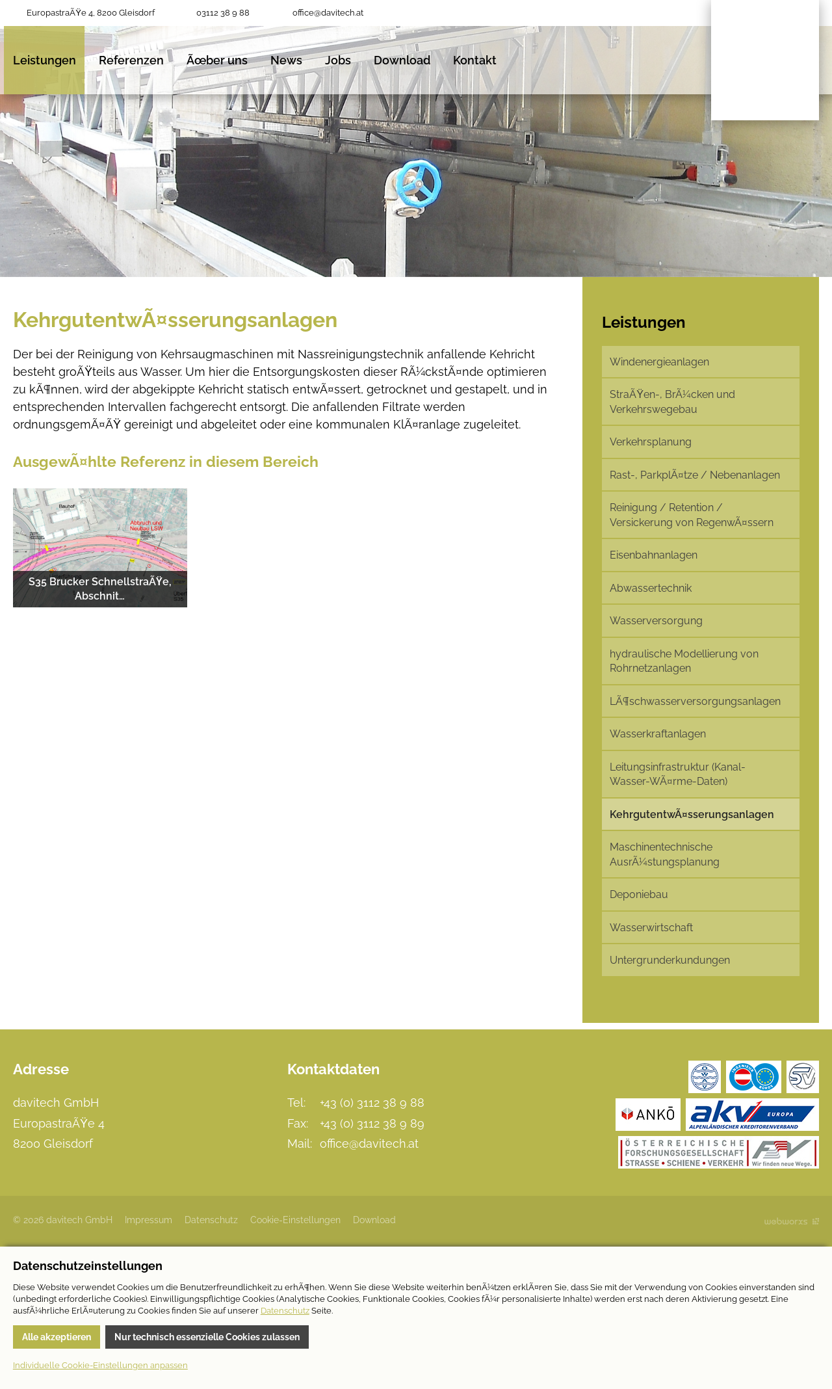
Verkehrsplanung (651, 442)
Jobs (338, 60)
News (286, 60)
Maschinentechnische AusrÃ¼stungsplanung (665, 854)
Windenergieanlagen (659, 362)
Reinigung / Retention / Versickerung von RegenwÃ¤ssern (692, 514)
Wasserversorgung (656, 621)
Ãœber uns (217, 60)
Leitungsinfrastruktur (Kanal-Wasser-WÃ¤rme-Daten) (678, 774)
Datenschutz (211, 1220)
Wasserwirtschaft (651, 927)
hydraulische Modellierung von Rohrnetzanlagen (684, 661)
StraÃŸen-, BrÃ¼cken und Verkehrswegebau (672, 401)
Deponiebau (639, 894)
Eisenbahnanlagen (653, 555)
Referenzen (131, 60)
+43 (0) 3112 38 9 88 (372, 1102)
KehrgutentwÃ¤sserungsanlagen (692, 814)
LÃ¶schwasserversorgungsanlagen (695, 701)
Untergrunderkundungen (670, 960)
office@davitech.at (327, 13)
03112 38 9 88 (223, 13)
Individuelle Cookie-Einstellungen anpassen (100, 1365)
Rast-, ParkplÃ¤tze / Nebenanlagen (695, 475)
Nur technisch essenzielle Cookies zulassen (207, 1337)
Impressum (148, 1220)
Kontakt (475, 60)
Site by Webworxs (791, 1220)
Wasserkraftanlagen (658, 734)
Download (402, 60)
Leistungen (44, 60)
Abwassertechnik (651, 588)
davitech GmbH (765, 60)
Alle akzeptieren (56, 1337)
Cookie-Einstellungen (295, 1220)
